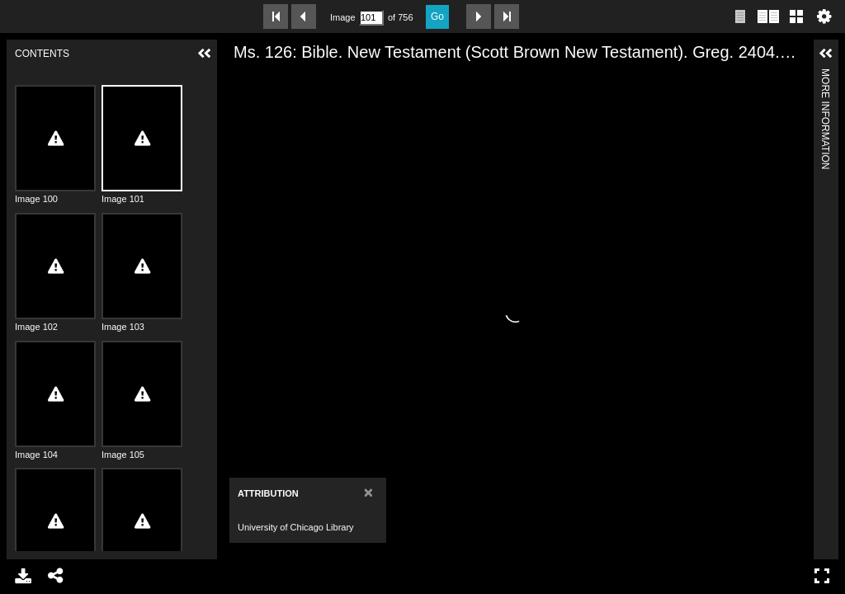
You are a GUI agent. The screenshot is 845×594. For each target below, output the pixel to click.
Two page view (768, 16)
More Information (825, 75)
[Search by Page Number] (371, 18)
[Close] (368, 492)
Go (437, 16)
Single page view (740, 16)
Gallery (796, 16)
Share (56, 575)
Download (23, 575)
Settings (824, 16)
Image (342, 17)
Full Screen (822, 575)
